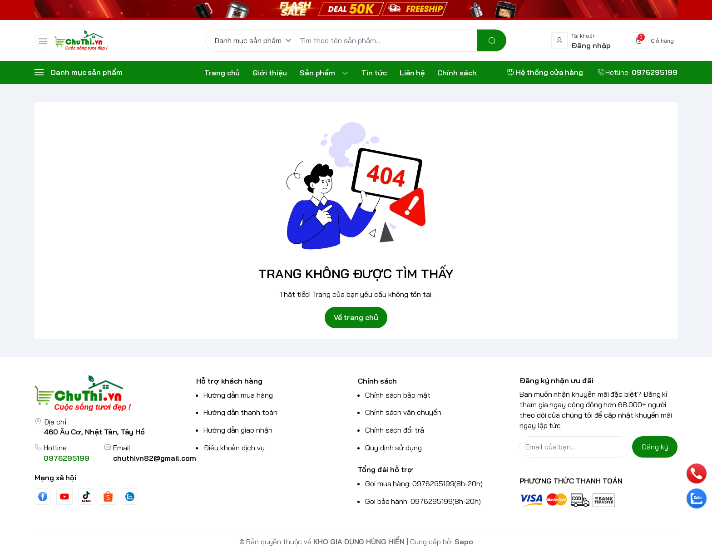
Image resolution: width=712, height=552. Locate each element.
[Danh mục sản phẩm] (254, 40)
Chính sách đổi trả (394, 429)
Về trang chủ (356, 317)
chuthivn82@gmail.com (154, 458)
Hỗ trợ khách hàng (229, 380)
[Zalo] (129, 496)
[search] (491, 40)
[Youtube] (64, 496)
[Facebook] (42, 496)
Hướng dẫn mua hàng (238, 394)
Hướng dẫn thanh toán (240, 412)
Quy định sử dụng (393, 447)
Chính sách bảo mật (397, 394)
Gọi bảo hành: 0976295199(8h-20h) (423, 501)
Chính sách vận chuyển (403, 412)
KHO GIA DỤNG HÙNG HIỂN (359, 541)
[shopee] (108, 496)
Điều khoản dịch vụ (234, 447)
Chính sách (377, 380)
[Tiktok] (86, 496)
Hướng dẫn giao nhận (237, 429)
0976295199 (66, 458)
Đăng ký (654, 446)
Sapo (464, 541)
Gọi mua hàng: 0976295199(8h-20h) (424, 483)
